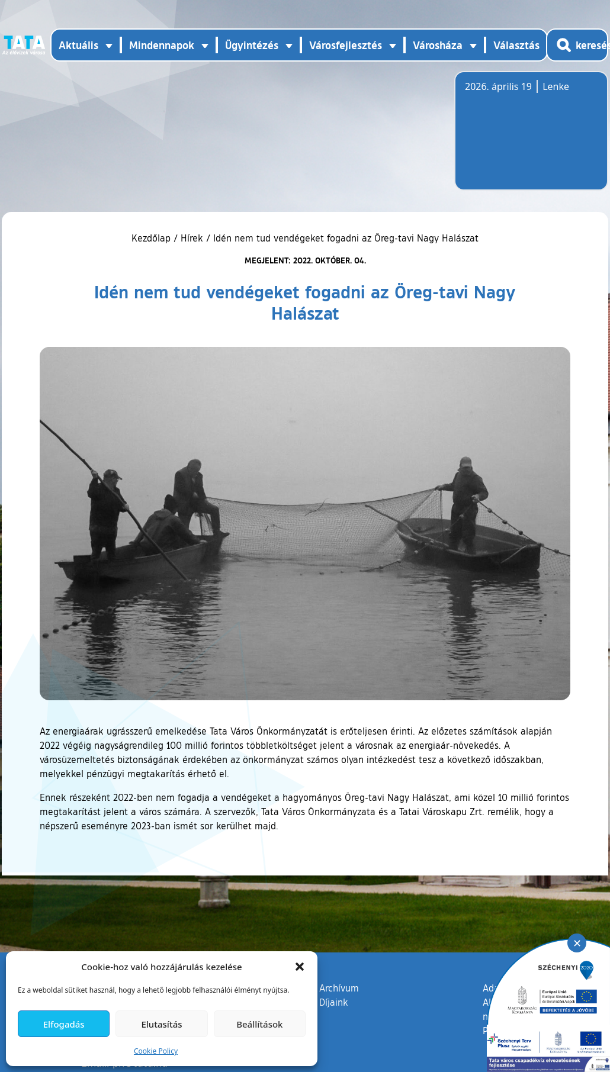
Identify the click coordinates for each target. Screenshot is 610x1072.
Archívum (339, 987)
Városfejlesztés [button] (345, 45)
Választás (516, 45)
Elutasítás (161, 1024)
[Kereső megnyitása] (577, 45)
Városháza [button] (438, 45)
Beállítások (259, 1024)
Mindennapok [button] (161, 45)
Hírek (192, 238)
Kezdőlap (152, 238)
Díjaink (333, 1002)
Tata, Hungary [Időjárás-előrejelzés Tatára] (531, 138)
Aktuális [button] (78, 45)
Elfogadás (64, 1024)
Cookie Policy (156, 1051)
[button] (300, 967)
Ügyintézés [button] (251, 45)
